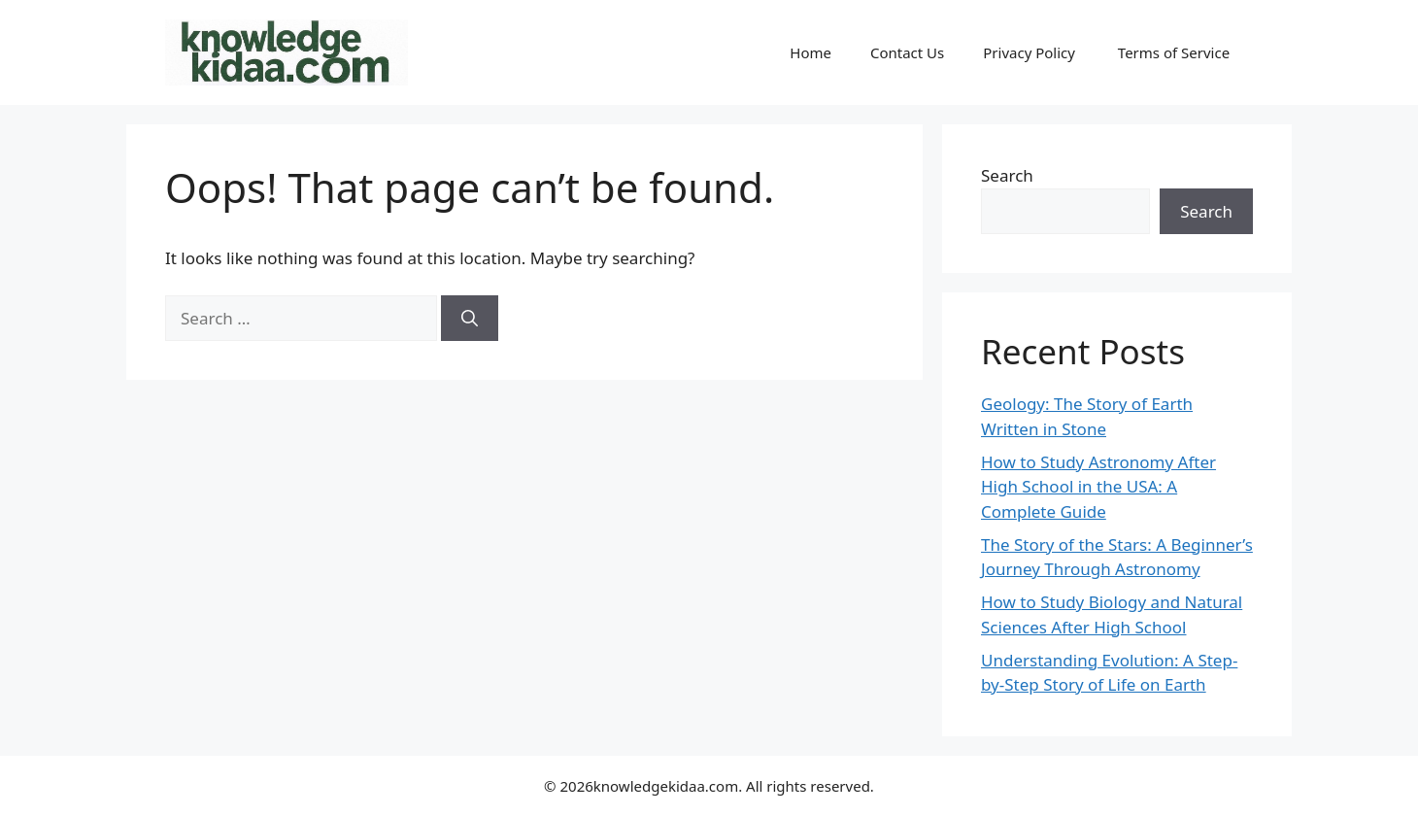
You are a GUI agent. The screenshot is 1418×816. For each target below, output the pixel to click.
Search (1007, 175)
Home (810, 52)
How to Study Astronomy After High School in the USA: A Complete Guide (1098, 487)
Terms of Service (1175, 52)
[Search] (469, 318)
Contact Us (907, 52)
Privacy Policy (1031, 52)
